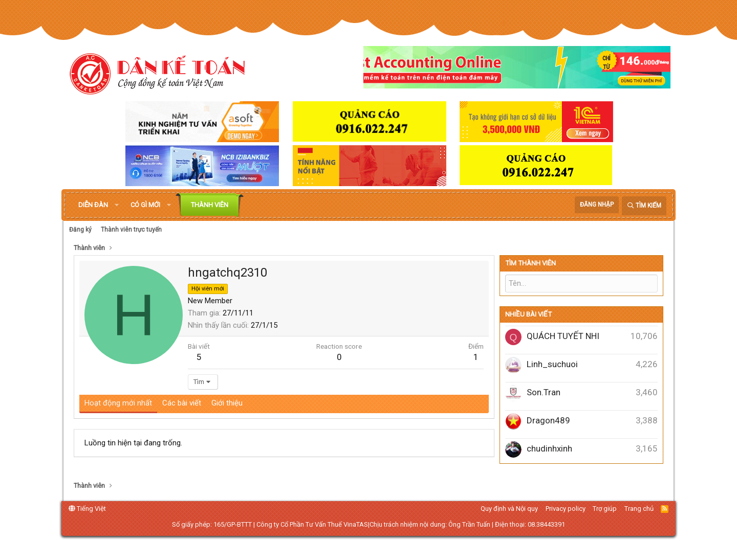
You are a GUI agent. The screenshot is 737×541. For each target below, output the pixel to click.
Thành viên (209, 205)
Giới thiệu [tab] (227, 403)
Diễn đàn (93, 205)
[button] (116, 205)
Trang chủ (639, 508)
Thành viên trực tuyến (131, 229)
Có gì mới (145, 205)
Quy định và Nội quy (509, 508)
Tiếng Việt (87, 508)
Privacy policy (566, 508)
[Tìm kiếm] (644, 205)
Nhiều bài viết (528, 314)
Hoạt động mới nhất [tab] (118, 403)
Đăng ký (80, 229)
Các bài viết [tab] (181, 403)
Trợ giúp (605, 508)
